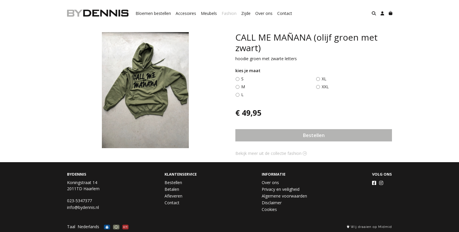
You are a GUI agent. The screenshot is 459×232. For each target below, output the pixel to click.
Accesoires (186, 13)
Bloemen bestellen (153, 13)
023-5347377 (79, 200)
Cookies (269, 209)
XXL (325, 86)
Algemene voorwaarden (284, 196)
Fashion (229, 13)
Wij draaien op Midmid (369, 227)
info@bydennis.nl (83, 207)
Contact (284, 13)
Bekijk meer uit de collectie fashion (271, 153)
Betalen (172, 189)
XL (324, 79)
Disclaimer (272, 202)
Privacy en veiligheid (280, 189)
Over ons (264, 13)
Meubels (209, 13)
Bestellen (314, 135)
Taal (71, 226)
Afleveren (173, 196)
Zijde (246, 13)
